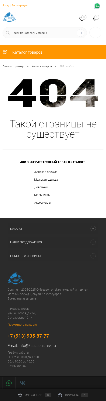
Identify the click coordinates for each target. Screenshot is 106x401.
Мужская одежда (42, 179)
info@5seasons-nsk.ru (37, 345)
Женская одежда (42, 172)
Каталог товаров (22, 52)
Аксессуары (39, 202)
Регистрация (20, 5)
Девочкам (37, 187)
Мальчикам (38, 195)
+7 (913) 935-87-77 (28, 336)
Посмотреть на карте (22, 324)
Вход (5, 5)
